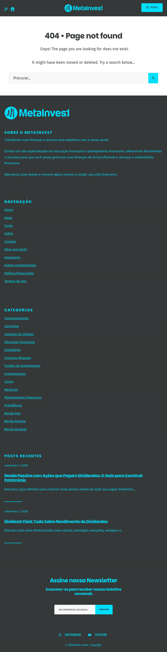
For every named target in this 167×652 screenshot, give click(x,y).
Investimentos (14, 374)
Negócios (11, 390)
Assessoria (12, 257)
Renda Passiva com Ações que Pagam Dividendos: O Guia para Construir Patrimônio (73, 478)
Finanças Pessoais (17, 358)
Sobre (8, 233)
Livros (8, 382)
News (8, 218)
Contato (10, 241)
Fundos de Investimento (22, 366)
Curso (8, 226)
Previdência (13, 405)
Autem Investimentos (20, 265)
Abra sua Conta (15, 249)
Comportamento (16, 318)
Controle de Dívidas (18, 334)
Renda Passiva (15, 421)
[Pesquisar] (153, 78)
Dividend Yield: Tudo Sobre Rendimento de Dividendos (56, 521)
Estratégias (12, 350)
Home (8, 210)
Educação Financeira (19, 342)
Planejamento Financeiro (23, 397)
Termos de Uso (15, 281)
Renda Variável (15, 429)
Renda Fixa (12, 413)
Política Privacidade (19, 273)
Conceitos (11, 326)
